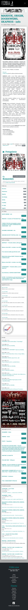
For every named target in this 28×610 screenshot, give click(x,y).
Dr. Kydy (14, 597)
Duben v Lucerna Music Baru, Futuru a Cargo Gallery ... (13, 353)
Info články (14, 592)
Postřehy (14, 595)
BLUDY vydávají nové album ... (8, 369)
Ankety (14, 594)
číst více (23, 215)
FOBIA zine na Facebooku (14, 604)
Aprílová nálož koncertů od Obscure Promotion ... (13, 388)
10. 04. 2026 (5, 291)
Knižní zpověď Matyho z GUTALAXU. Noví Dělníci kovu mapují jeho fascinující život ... (13, 374)
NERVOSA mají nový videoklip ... (9, 345)
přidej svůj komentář (19, 176)
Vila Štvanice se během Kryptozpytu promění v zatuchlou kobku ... (11, 379)
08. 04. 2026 (5, 287)
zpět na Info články (6, 13)
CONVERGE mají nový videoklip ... (9, 365)
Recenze (14, 588)
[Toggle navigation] (25, 3)
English (14, 599)
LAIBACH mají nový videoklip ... (8, 384)
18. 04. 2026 (5, 313)
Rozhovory (14, 589)
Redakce (14, 582)
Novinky (14, 576)
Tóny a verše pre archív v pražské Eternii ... (11, 361)
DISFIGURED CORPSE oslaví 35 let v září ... (11, 357)
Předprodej (5, 73)
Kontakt (14, 579)
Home (14, 574)
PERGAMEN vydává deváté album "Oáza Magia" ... (12, 341)
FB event (4, 72)
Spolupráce (14, 580)
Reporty (14, 591)
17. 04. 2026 (5, 309)
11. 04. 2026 (5, 305)
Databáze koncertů (14, 577)
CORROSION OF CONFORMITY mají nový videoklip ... (13, 349)
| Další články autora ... (7, 144)
